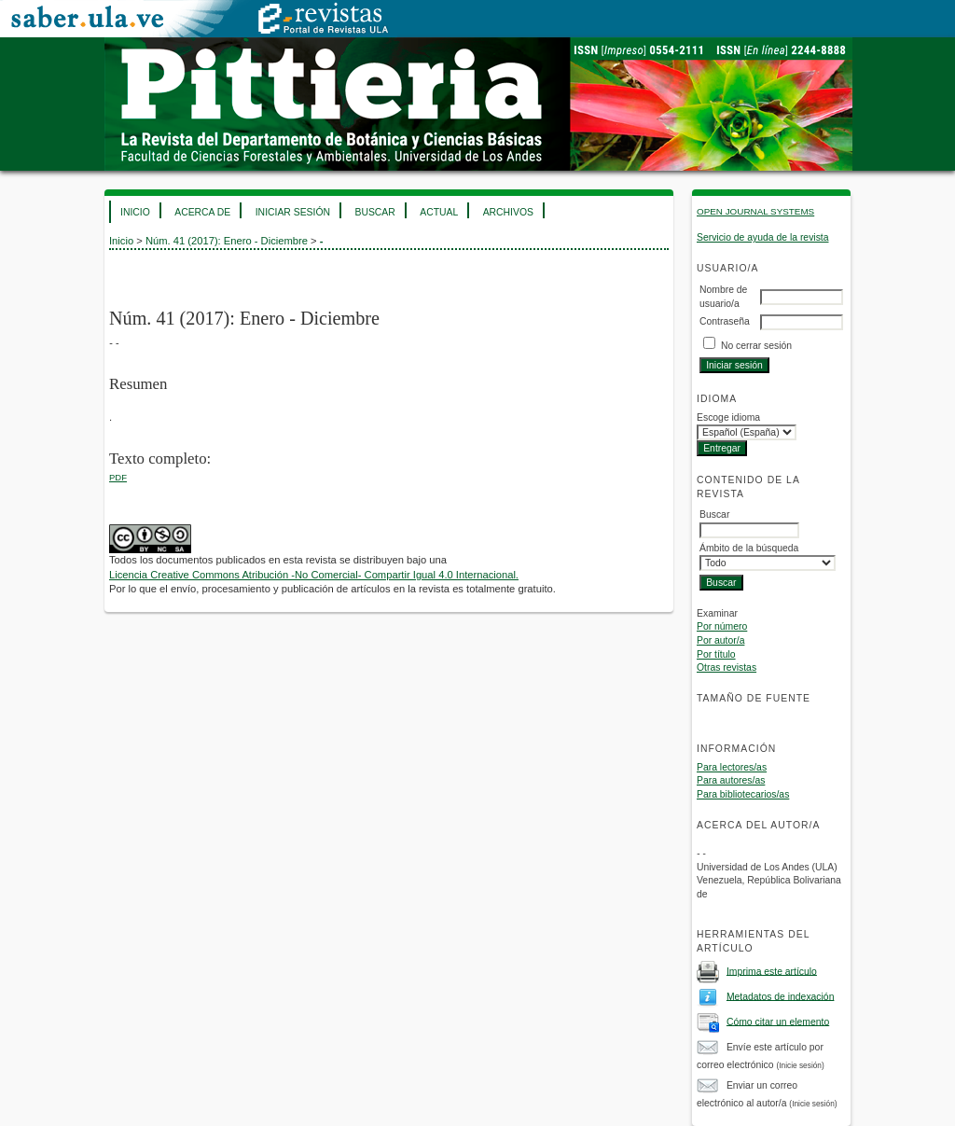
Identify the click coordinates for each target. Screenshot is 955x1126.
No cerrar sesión (756, 346)
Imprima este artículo (772, 971)
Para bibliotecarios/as (743, 794)
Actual (439, 212)
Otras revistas (726, 667)
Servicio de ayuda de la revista (763, 237)
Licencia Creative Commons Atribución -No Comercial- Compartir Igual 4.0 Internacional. (314, 574)
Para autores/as (731, 780)
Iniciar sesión (293, 212)
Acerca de (202, 212)
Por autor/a (720, 640)
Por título (716, 654)
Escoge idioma (728, 417)
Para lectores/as (732, 767)
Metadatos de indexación (781, 996)
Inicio (135, 212)
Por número (722, 626)
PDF (118, 477)
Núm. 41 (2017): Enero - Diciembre (226, 240)
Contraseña (724, 321)
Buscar (374, 212)
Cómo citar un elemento (778, 1021)
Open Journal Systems (755, 211)
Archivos (508, 212)
